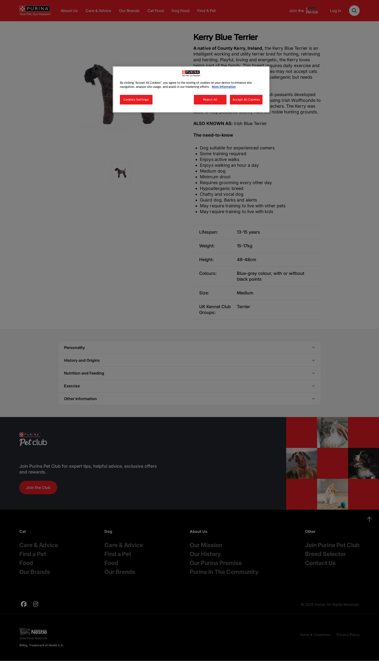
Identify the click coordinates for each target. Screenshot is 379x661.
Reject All (210, 99)
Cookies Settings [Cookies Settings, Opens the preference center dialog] (136, 99)
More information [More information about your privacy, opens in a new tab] (224, 86)
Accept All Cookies (246, 99)
